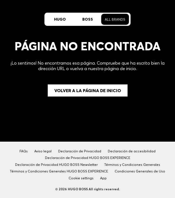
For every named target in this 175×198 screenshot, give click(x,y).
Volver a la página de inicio (87, 90)
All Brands (115, 19)
